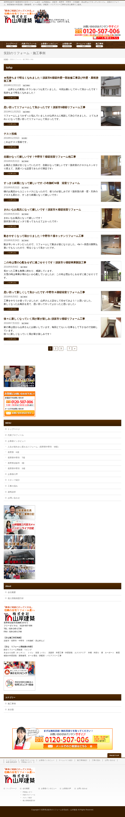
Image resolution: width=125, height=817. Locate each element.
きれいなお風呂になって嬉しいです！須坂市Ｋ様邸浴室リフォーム (42, 209)
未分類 (24, 138)
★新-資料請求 (11, 762)
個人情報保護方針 (16, 598)
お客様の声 (13, 474)
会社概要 (12, 592)
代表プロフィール (16, 435)
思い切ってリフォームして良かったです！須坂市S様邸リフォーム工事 (44, 107)
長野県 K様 (13, 452)
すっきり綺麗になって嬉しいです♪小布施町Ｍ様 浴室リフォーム (42, 183)
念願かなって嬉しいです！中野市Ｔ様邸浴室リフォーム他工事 (40, 156)
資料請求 (12, 492)
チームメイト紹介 (66, 760)
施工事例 (26, 85)
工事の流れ (13, 486)
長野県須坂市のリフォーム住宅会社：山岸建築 (59, 810)
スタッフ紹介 (14, 480)
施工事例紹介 (82, 760)
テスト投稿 (10, 133)
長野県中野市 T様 (16, 457)
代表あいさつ (26, 762)
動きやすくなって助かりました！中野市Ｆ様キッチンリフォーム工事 (44, 235)
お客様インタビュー (17, 441)
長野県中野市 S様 (16, 468)
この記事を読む (12, 97)
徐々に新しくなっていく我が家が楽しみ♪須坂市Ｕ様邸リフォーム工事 (44, 318)
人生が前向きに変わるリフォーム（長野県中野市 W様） (34, 447)
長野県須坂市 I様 (16, 463)
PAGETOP (114, 755)
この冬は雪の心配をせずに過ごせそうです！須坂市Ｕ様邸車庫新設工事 (45, 262)
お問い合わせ (14, 498)
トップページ (14, 429)
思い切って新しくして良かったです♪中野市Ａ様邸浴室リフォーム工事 (44, 292)
